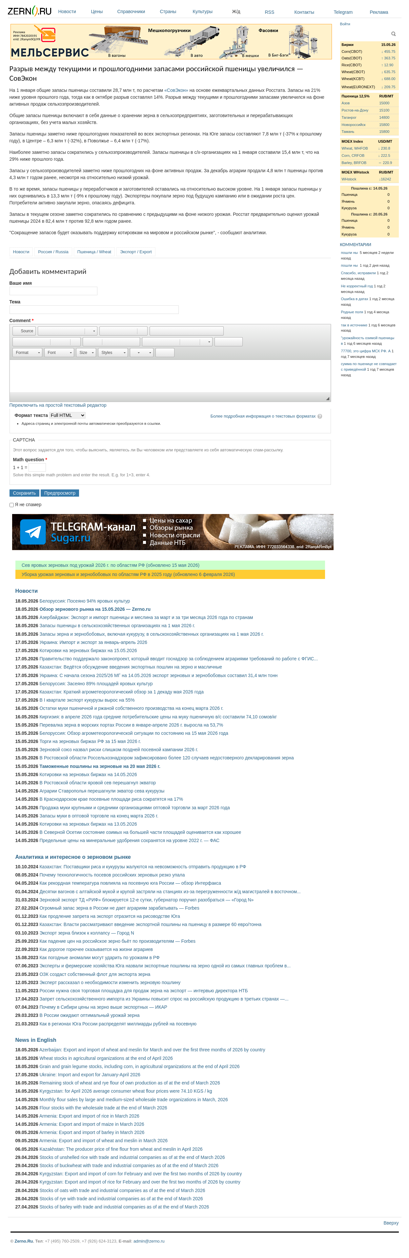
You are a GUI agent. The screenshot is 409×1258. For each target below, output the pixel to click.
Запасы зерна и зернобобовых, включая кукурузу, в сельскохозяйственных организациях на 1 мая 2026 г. (151, 634)
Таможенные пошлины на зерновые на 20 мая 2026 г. (99, 766)
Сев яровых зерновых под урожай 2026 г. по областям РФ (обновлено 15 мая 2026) (107, 565)
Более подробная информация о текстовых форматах (263, 416)
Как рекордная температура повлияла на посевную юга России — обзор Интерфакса (130, 883)
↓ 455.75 (388, 51)
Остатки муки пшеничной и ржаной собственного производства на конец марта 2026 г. (131, 708)
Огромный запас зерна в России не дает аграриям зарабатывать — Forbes (119, 908)
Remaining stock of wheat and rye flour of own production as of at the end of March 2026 (129, 1082)
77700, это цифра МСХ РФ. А (366, 351)
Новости (73, 11)
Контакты (304, 12)
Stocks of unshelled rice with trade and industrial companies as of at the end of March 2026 (132, 1157)
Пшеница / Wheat (94, 251)
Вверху (391, 1223)
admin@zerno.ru (148, 1241)
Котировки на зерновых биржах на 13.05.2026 (88, 824)
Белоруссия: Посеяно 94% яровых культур (84, 601)
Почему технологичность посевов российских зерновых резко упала (112, 874)
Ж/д (236, 11)
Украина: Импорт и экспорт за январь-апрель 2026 (93, 642)
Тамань (348, 132)
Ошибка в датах (354, 299)
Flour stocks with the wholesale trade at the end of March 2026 (103, 1107)
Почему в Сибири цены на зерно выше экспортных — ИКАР (103, 1007)
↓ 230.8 (384, 148)
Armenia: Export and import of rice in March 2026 (89, 1116)
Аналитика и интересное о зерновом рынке (73, 857)
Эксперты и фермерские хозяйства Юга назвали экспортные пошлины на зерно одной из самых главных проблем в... (165, 965)
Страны (175, 11)
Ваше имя (21, 283)
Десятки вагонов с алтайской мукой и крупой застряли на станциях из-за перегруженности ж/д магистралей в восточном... (169, 891)
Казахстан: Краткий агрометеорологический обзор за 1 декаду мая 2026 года (121, 691)
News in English (35, 1040)
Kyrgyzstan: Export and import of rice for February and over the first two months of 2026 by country (139, 1182)
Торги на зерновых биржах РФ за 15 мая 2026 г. (90, 741)
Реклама (379, 12)
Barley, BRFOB (354, 163)
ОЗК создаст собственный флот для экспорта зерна (94, 974)
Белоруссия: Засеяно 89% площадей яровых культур (96, 683)
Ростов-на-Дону (355, 110)
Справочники (137, 11)
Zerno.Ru (23, 1241)
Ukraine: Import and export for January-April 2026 (89, 1074)
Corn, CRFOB (353, 155)
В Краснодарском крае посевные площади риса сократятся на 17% (111, 799)
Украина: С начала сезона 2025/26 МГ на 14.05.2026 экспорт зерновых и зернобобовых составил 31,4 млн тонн (158, 675)
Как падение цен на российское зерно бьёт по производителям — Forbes (117, 941)
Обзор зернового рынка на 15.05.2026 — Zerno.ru (95, 609)
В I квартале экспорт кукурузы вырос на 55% (86, 700)
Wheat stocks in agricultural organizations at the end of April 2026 (106, 1058)
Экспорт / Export (136, 251)
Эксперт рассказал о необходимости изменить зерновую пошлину (109, 982)
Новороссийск (354, 125)
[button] (24, 331)
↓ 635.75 (388, 72)
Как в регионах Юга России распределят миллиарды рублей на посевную (117, 1023)
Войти (345, 24)
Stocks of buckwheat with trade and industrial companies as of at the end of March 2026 (128, 1165)
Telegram (343, 12)
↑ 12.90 (387, 65)
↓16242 (385, 179)
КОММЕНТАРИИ (355, 244)
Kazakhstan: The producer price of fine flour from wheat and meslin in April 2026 (120, 1149)
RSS (270, 12)
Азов (346, 103)
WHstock (349, 179)
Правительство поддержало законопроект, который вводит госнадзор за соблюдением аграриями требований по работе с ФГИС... (178, 658)
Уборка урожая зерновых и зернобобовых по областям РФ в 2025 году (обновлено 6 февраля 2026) (125, 574)
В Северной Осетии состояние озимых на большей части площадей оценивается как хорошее (140, 832)
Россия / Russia (53, 251)
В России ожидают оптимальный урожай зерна (89, 1015)
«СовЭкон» (176, 90)
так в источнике (354, 325)
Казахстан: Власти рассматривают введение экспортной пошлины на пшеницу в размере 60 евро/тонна (150, 924)
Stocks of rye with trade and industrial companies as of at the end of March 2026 (121, 1198)
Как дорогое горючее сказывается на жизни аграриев (96, 949)
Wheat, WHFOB (355, 148)
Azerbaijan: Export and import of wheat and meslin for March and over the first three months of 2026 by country (152, 1049)
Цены (102, 11)
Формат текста (32, 415)
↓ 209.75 (388, 87)
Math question (30, 459)
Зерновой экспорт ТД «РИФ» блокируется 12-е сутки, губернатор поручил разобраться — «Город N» (146, 899)
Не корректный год (357, 286)
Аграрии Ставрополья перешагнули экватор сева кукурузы (101, 791)
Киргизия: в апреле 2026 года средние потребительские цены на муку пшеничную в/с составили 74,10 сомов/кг (158, 716)
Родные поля (352, 312)
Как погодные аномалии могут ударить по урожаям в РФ (99, 957)
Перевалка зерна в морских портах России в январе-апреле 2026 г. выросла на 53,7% (131, 725)
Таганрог (349, 117)
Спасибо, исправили (358, 273)
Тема (15, 301)
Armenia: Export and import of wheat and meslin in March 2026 (103, 1140)
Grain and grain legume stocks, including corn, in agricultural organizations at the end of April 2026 (139, 1066)
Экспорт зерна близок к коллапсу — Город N (86, 933)
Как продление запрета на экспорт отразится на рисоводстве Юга (109, 916)
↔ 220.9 (385, 163)
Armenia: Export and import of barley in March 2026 (92, 1132)
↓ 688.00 (388, 79)
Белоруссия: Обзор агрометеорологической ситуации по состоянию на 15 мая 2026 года (133, 733)
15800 (384, 125)
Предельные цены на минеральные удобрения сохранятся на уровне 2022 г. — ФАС (129, 840)
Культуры (211, 11)
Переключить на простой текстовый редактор (58, 405)
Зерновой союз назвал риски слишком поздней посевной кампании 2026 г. (118, 749)
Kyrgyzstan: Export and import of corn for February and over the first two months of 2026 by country (140, 1173)
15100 (384, 110)
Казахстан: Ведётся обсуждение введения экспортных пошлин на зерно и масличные (130, 667)
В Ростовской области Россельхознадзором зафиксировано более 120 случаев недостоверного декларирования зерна (166, 757)
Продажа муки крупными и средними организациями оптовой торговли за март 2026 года (134, 807)
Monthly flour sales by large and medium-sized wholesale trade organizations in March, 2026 (133, 1099)
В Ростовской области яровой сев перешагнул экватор (97, 782)
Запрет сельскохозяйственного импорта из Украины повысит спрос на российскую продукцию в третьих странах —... (163, 998)
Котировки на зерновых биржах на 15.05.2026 (88, 650)
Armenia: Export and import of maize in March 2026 (91, 1124)
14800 (384, 117)
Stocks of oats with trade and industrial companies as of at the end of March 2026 (122, 1190)
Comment (22, 320)
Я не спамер (28, 504)
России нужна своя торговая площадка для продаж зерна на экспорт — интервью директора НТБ (143, 990)
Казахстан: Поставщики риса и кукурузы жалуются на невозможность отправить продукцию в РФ (142, 866)
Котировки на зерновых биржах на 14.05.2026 (88, 774)
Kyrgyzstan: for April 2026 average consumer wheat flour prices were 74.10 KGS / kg (125, 1091)
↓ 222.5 (384, 155)
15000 (384, 103)
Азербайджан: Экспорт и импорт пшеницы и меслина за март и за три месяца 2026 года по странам (146, 617)
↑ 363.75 (388, 58)
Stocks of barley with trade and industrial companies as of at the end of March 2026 (124, 1206)
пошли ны (350, 253)
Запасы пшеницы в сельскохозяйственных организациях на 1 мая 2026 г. (117, 625)
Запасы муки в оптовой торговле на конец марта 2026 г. (98, 815)
